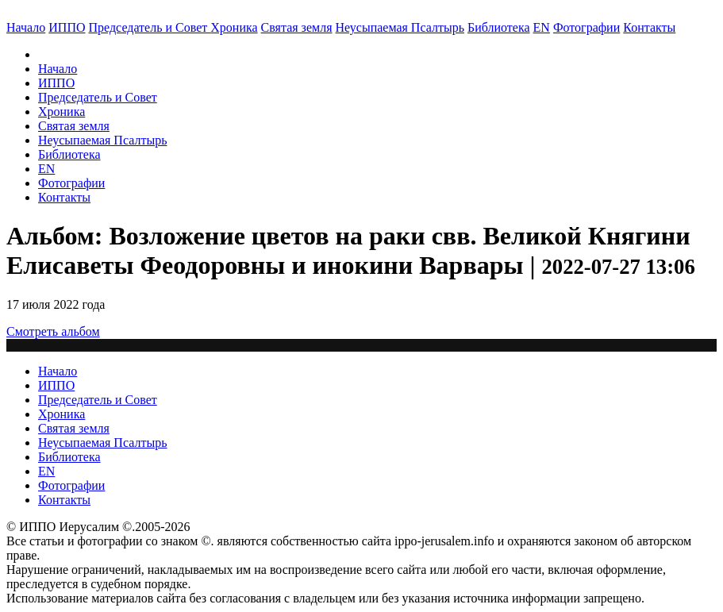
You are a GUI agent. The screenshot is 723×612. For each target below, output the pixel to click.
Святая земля (297, 27)
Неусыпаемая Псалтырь (400, 27)
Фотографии (71, 183)
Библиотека (498, 27)
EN (541, 27)
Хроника (233, 27)
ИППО (66, 27)
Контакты (64, 197)
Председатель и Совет (150, 27)
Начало (25, 27)
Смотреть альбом (53, 331)
